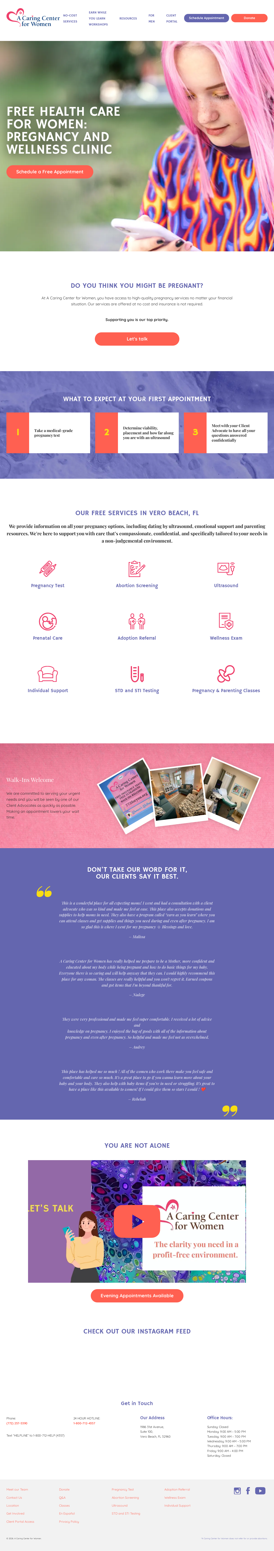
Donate (249, 18)
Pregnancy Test (123, 1489)
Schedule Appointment (206, 18)
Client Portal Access (20, 1522)
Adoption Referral (177, 1489)
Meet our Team (17, 1489)
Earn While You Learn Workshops (98, 19)
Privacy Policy (69, 1522)
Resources (128, 19)
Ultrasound (120, 1506)
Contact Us (14, 1498)
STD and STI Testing (126, 1513)
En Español (67, 1513)
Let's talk (137, 339)
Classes (64, 1506)
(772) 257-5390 (16, 1423)
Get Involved (15, 1513)
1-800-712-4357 (84, 1423)
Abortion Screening (125, 1498)
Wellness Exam (175, 1498)
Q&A (62, 1498)
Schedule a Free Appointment (49, 171)
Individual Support (177, 1506)
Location (12, 1506)
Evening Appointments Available (137, 1295)
